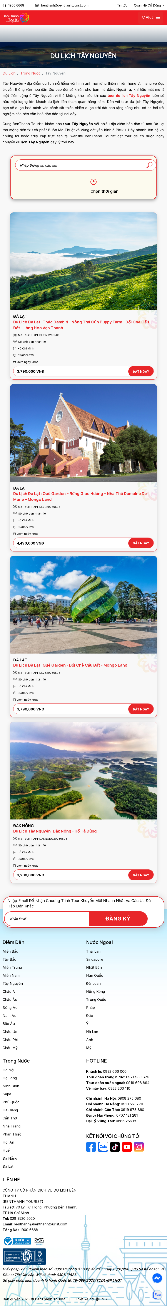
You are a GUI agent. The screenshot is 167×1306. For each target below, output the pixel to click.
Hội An (8, 1142)
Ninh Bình (11, 1086)
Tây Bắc (9, 959)
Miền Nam (11, 975)
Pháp (90, 1007)
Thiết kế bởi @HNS (91, 1299)
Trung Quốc (96, 999)
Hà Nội (8, 1070)
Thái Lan (93, 951)
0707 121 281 (112, 1115)
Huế (6, 1150)
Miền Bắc (10, 951)
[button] (149, 5)
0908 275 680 (113, 1098)
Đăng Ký (122, 918)
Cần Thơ (10, 1118)
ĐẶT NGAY (141, 371)
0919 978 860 (115, 1109)
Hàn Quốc (94, 975)
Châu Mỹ (10, 1048)
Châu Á (9, 991)
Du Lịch (9, 73)
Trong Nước (30, 73)
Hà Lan (92, 1032)
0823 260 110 (108, 1088)
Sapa (7, 1094)
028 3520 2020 (19, 1218)
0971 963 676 (117, 1077)
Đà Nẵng (10, 1158)
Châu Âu (10, 999)
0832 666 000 (106, 1071)
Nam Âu (9, 1015)
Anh (89, 1040)
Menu (150, 17)
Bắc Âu (9, 1023)
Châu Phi (10, 1040)
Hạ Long (10, 1078)
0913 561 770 (114, 1104)
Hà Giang (10, 1110)
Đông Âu (10, 1007)
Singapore (94, 959)
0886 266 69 (111, 1121)
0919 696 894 (118, 1083)
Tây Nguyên (13, 983)
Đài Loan (93, 983)
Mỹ (88, 1048)
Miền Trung (12, 967)
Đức (89, 1015)
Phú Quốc (11, 1102)
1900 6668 (20, 1230)
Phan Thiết (12, 1134)
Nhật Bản (94, 967)
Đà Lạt (8, 1166)
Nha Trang (11, 1126)
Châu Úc (10, 1032)
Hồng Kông (95, 991)
